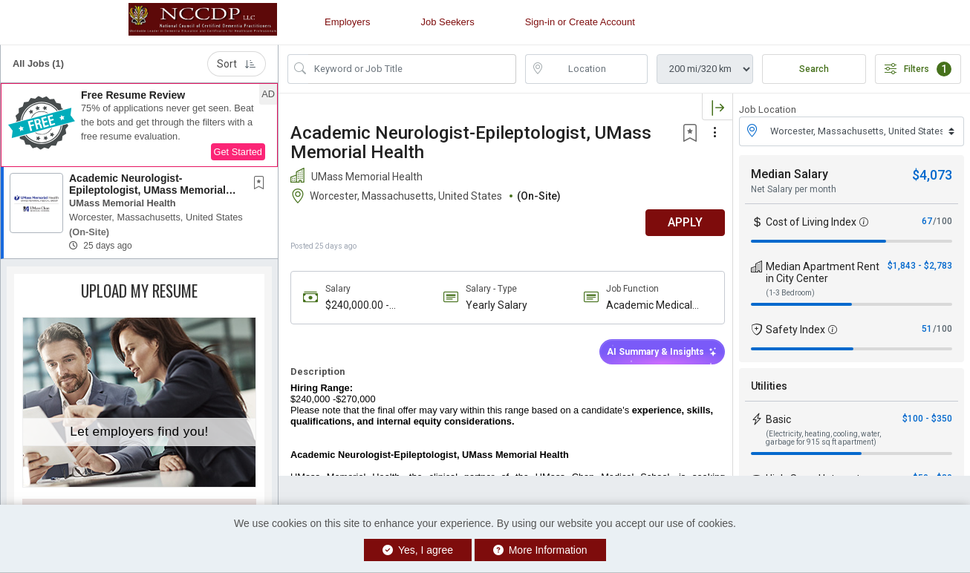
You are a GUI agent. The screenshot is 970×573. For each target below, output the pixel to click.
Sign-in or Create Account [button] (580, 21)
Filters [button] (918, 69)
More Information (540, 550)
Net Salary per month (793, 189)
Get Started (238, 151)
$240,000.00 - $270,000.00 (357, 305)
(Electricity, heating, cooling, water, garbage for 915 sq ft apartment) (823, 438)
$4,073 (932, 175)
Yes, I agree (418, 550)
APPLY (680, 222)
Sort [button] (236, 64)
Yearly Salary (495, 305)
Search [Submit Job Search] (814, 69)
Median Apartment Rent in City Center (822, 272)
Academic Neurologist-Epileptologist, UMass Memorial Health (147, 189)
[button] (139, 125)
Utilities (769, 386)
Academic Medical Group (646, 305)
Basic (778, 419)
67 (927, 221)
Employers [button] (347, 21)
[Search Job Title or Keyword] (412, 69)
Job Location (767, 109)
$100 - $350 (927, 418)
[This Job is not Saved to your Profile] (262, 184)
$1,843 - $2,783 (920, 266)
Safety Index (795, 329)
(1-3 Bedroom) (790, 293)
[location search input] (597, 69)
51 (927, 329)
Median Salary (789, 174)
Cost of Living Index (811, 222)
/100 (942, 221)
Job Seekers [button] (447, 21)
